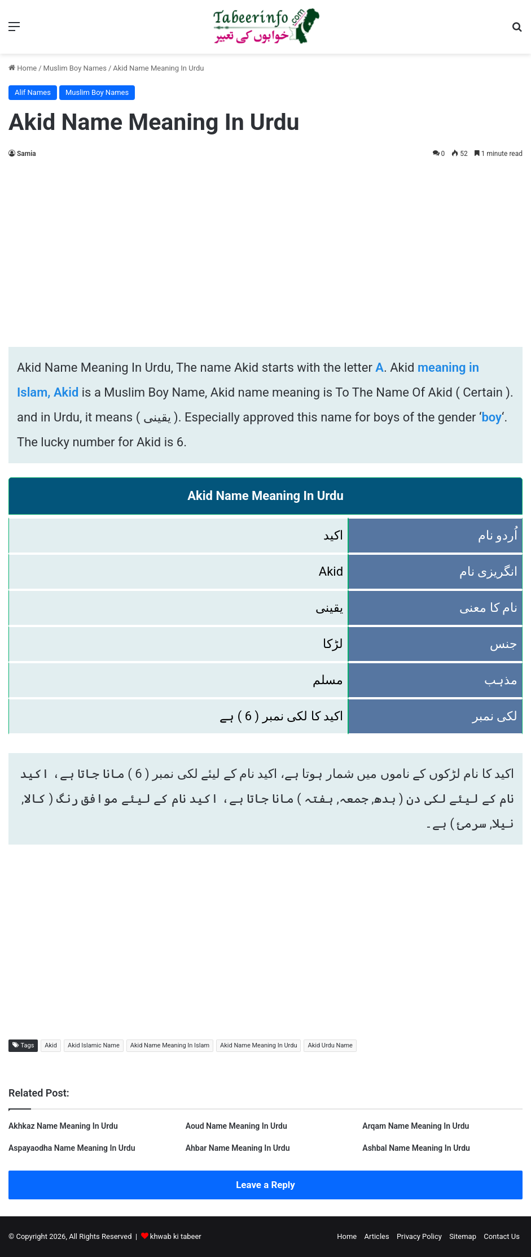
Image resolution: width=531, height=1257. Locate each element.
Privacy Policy (419, 1236)
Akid (51, 1045)
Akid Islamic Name (94, 1045)
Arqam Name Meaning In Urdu (415, 1125)
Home (22, 68)
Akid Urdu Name (330, 1045)
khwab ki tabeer (175, 1236)
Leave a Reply (265, 1184)
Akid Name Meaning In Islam (169, 1045)
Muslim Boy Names (75, 68)
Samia (26, 154)
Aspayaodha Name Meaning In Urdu (71, 1147)
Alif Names (33, 92)
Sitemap (462, 1236)
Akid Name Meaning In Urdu (258, 1045)
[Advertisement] (265, 251)
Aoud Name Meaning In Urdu (236, 1125)
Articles (376, 1236)
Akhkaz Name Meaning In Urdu (63, 1125)
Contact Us (502, 1236)
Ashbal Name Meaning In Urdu (416, 1147)
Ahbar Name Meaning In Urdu (238, 1147)
